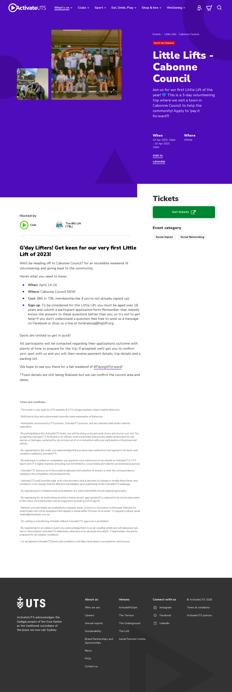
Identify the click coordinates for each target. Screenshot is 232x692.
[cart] (209, 7)
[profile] (199, 7)
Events (157, 34)
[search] (219, 7)
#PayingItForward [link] (108, 366)
